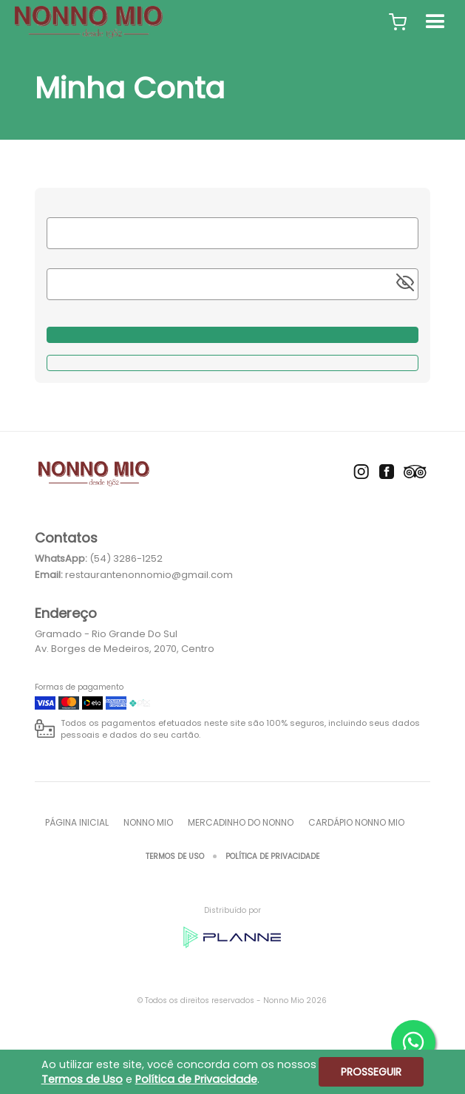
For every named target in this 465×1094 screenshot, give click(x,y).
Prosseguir (371, 1071)
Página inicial (77, 822)
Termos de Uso (175, 856)
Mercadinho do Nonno (240, 822)
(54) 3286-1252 (126, 558)
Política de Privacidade (272, 856)
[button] (398, 22)
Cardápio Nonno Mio (356, 822)
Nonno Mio (148, 822)
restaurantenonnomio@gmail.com (149, 575)
